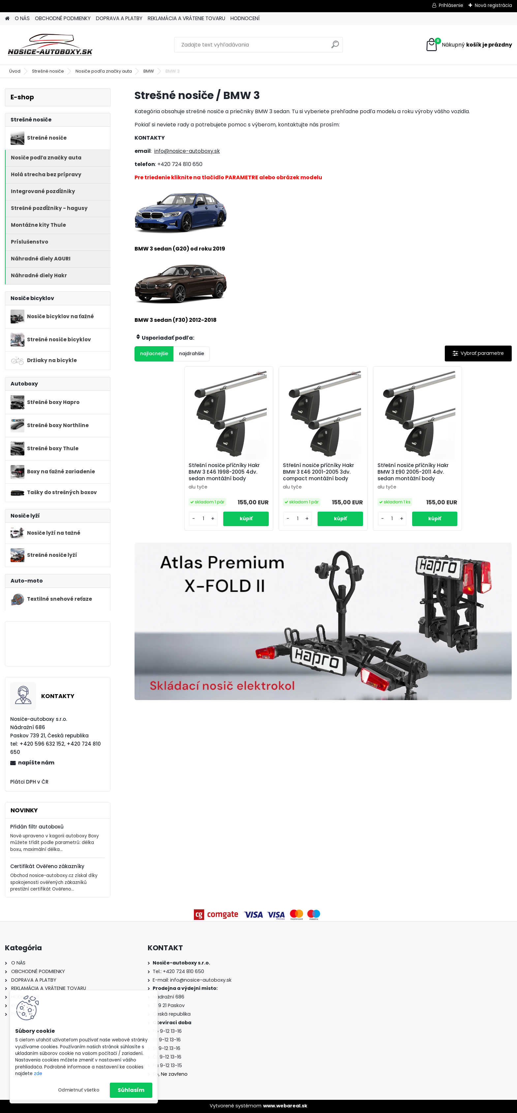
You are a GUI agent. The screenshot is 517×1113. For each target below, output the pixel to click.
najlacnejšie (154, 353)
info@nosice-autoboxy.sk (187, 151)
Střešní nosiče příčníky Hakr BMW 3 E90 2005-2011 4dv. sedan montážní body (413, 472)
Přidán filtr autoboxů (37, 826)
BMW (148, 71)
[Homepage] (7, 18)
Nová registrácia (493, 5)
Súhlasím (131, 1090)
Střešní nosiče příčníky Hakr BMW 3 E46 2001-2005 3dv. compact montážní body (318, 472)
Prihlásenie (451, 5)
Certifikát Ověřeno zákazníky (47, 866)
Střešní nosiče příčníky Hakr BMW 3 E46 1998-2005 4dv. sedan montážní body (224, 472)
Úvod (14, 71)
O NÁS (22, 18)
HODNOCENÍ (244, 18)
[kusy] (203, 518)
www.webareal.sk (285, 1105)
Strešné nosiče (48, 71)
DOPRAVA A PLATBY (119, 18)
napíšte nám (36, 762)
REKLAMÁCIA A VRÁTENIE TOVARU (186, 18)
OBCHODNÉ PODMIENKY (63, 18)
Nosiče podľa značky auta (104, 71)
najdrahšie (191, 353)
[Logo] (50, 44)
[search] (335, 47)
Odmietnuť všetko (78, 1090)
